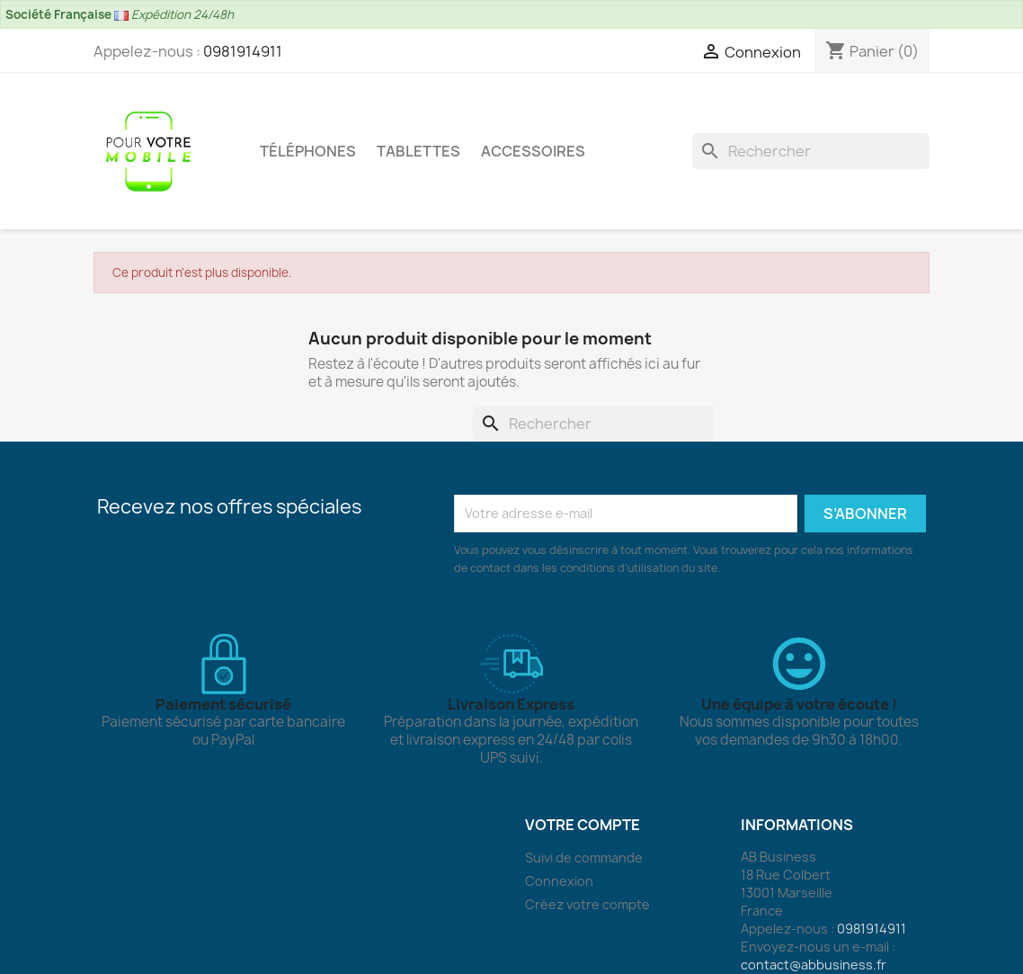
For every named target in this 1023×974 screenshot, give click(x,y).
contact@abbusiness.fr (813, 964)
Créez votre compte (587, 904)
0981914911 (242, 51)
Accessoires (533, 151)
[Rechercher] (811, 151)
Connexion (559, 880)
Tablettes (418, 151)
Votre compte (582, 825)
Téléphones (308, 151)
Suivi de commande (584, 857)
